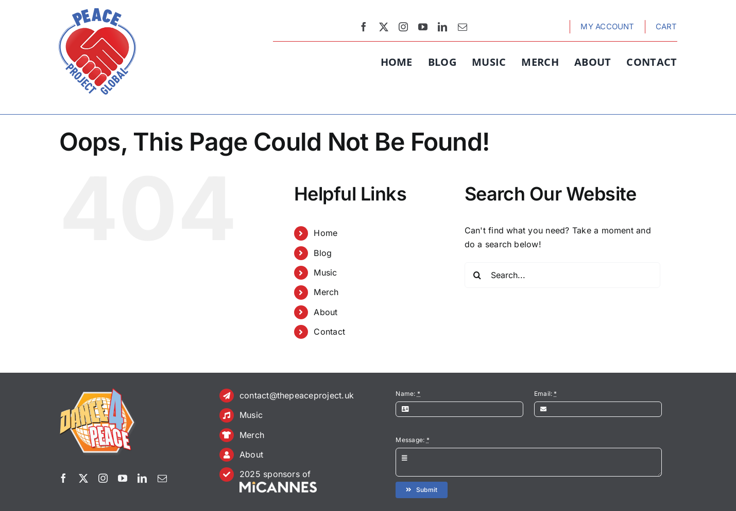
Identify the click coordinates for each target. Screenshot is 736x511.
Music (325, 272)
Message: (412, 440)
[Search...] (562, 275)
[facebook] (363, 26)
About (325, 312)
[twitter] (383, 26)
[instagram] (403, 26)
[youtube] (422, 26)
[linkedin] (442, 26)
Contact (329, 331)
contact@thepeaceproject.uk (296, 395)
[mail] (462, 26)
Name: (408, 393)
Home (325, 233)
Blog (323, 253)
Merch (326, 292)
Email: (545, 393)
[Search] (477, 275)
